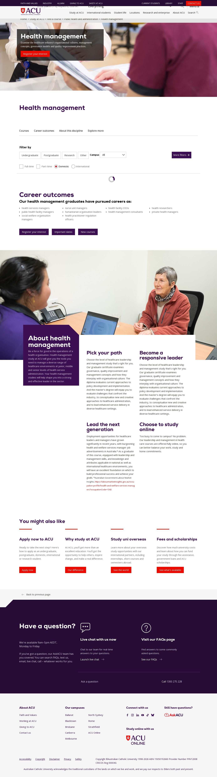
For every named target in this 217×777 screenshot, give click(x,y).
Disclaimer (54, 762)
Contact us (193, 3)
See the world (121, 573)
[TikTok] (148, 719)
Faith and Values (28, 3)
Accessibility (25, 762)
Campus (94, 158)
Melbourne (71, 742)
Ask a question (89, 685)
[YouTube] (142, 719)
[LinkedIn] (137, 719)
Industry (46, 3)
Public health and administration (81, 22)
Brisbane (70, 730)
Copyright (40, 762)
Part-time (46, 169)
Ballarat (69, 718)
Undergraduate (30, 158)
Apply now (27, 573)
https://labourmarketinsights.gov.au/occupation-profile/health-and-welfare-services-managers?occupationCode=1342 (111, 489)
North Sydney (95, 718)
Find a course (54, 22)
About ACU (179, 12)
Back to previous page (38, 598)
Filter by (25, 151)
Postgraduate (51, 158)
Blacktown (70, 724)
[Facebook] (127, 719)
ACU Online (94, 736)
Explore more (96, 134)
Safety (78, 762)
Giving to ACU (76, 3)
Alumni (60, 3)
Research (69, 158)
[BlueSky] (152, 719)
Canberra (70, 736)
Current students (150, 3)
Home (23, 22)
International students (99, 12)
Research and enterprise (156, 12)
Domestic (64, 169)
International (82, 169)
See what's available (170, 573)
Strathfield (94, 730)
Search (193, 12)
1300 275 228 (174, 685)
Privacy (67, 762)
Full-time (29, 169)
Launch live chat (89, 663)
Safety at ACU (95, 3)
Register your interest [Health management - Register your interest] (35, 57)
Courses (24, 134)
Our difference (75, 573)
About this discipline (71, 134)
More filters (179, 158)
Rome (91, 724)
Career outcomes (44, 134)
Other (83, 158)
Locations (134, 12)
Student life (120, 12)
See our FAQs (149, 663)
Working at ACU (27, 724)
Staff (179, 3)
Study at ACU (76, 12)
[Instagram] (132, 719)
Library (168, 3)
